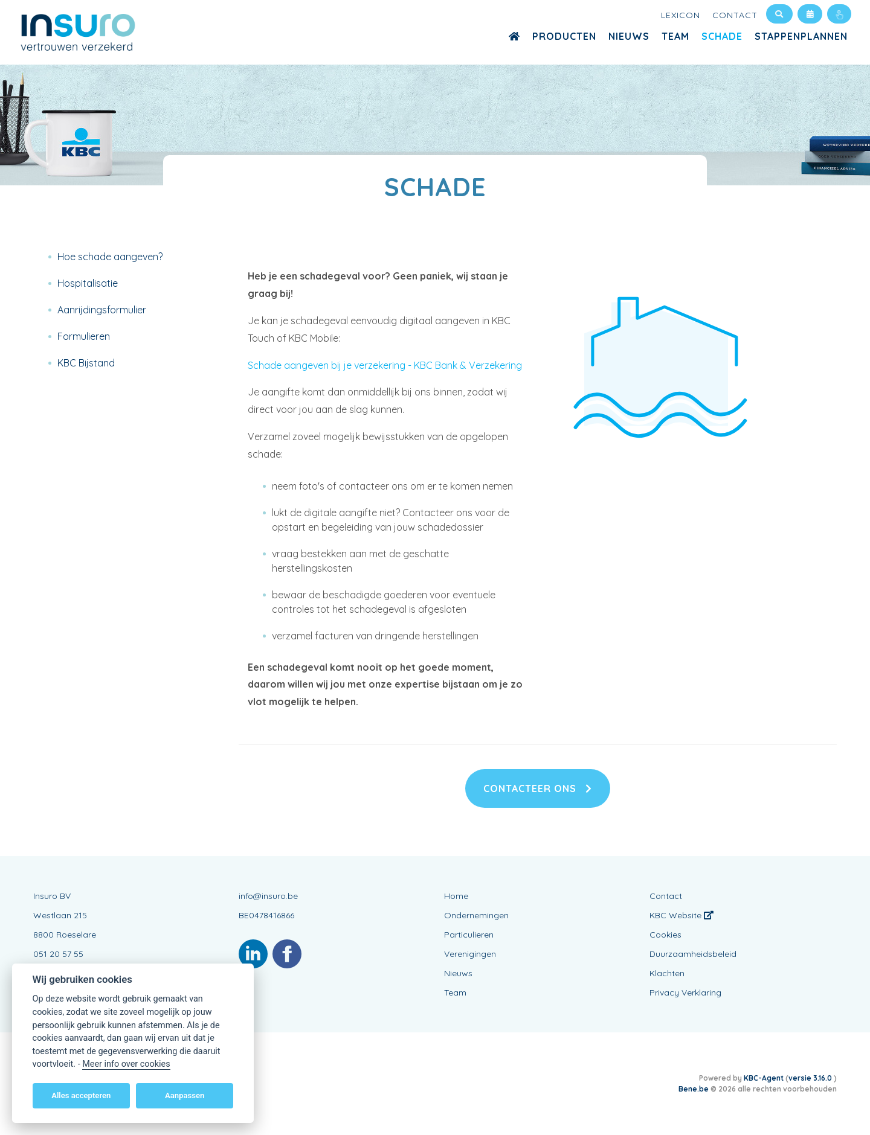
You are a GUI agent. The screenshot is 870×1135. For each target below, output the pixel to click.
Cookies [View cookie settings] (665, 934)
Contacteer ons (537, 788)
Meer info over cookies (126, 1064)
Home (456, 895)
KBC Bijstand (86, 363)
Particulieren (469, 934)
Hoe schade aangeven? (110, 257)
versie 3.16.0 (811, 1077)
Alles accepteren (81, 1095)
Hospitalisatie (87, 283)
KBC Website (681, 915)
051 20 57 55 (58, 953)
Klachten (667, 973)
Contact (735, 15)
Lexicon (680, 15)
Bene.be (693, 1088)
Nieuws (628, 36)
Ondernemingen (476, 915)
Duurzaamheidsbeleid (692, 953)
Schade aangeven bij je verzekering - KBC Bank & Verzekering (385, 365)
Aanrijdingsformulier (101, 310)
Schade (722, 36)
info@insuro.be (268, 895)
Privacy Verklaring (685, 992)
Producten (564, 36)
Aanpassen (184, 1095)
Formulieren (83, 336)
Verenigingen (470, 953)
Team (675, 36)
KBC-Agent (764, 1077)
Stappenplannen (801, 36)
